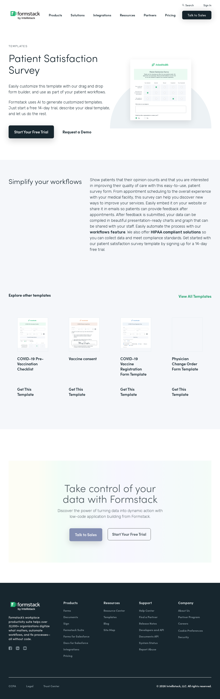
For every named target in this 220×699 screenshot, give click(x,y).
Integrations (102, 15)
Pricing (170, 15)
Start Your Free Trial (31, 131)
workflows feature (107, 232)
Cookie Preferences (190, 630)
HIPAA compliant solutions (176, 232)
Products (55, 15)
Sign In (207, 5)
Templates (18, 46)
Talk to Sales (197, 15)
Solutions (78, 15)
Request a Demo (77, 131)
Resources (127, 15)
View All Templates (195, 296)
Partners (150, 15)
